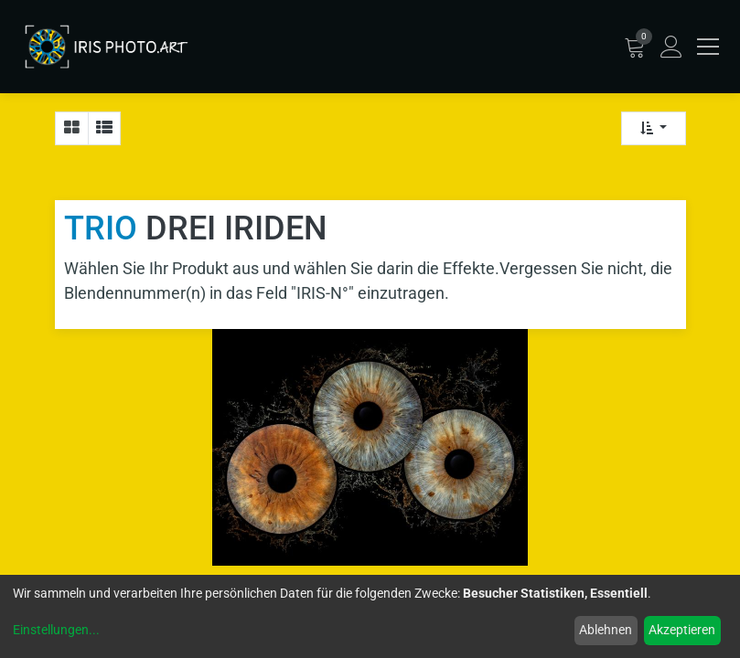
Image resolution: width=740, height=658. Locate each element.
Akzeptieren (682, 629)
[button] (653, 128)
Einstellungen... (56, 629)
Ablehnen (605, 629)
